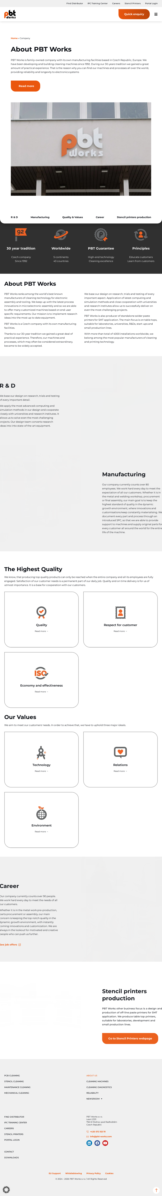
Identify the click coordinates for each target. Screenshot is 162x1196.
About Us (91, 1075)
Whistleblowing (73, 1173)
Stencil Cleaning (14, 1081)
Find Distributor (74, 3)
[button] (6, 1189)
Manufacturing (40, 217)
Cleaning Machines (97, 1081)
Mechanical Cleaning (16, 1093)
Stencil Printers (133, 3)
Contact (9, 1151)
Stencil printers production (134, 217)
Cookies (109, 1173)
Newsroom (94, 1098)
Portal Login (151, 3)
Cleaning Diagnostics (99, 1087)
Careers (116, 3)
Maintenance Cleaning (17, 1087)
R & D (14, 217)
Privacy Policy (93, 1173)
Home (14, 38)
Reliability (92, 1093)
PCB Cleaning (12, 1075)
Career (100, 217)
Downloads (11, 1157)
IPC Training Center (98, 3)
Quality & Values (72, 217)
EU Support (55, 1173)
